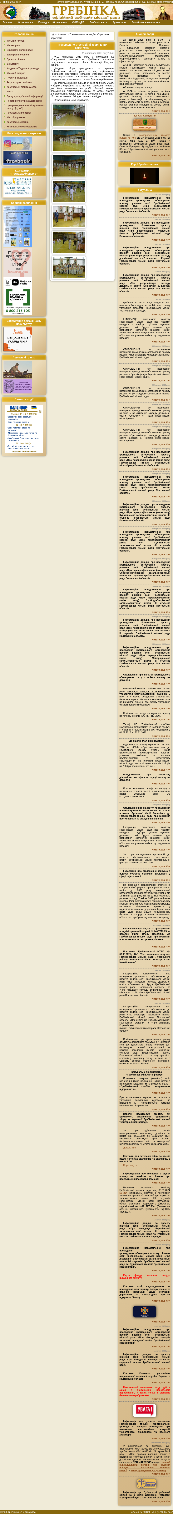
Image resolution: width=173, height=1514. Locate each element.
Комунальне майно (17, 122)
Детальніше (129, 1147)
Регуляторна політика (19, 82)
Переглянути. (130, 1165)
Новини (62, 34)
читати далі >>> (161, 111)
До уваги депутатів (145, 115)
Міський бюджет (16, 73)
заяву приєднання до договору (148, 1470)
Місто (10, 91)
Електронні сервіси (18, 54)
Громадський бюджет (19, 112)
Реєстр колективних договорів (24, 101)
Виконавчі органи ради (20, 50)
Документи (13, 64)
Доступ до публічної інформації (25, 96)
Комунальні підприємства (22, 87)
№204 (123, 1193)
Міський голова (15, 40)
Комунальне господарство (22, 126)
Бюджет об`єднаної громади (23, 68)
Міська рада (14, 45)
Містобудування (16, 117)
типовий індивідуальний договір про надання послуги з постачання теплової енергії (144, 1466)
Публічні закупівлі (17, 77)
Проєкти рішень (16, 59)
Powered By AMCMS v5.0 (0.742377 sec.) (151, 1512)
